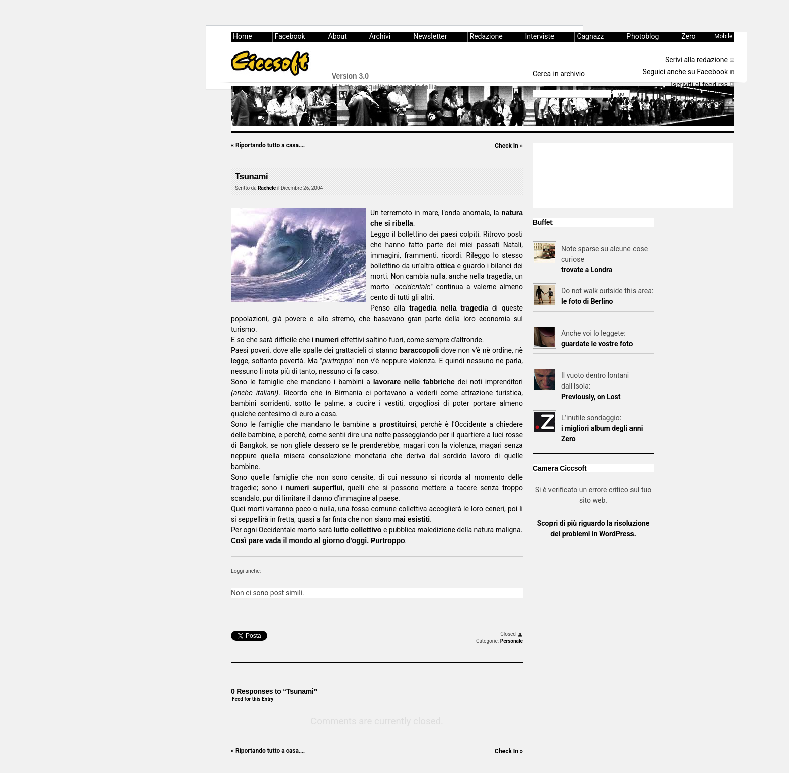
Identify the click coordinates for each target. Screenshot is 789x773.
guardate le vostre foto (597, 344)
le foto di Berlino (587, 301)
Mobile (723, 36)
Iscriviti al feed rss (699, 85)
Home (242, 36)
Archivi (379, 36)
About (337, 36)
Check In (509, 145)
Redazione (486, 36)
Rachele (267, 188)
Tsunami (251, 176)
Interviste (540, 36)
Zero (688, 36)
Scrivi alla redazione (696, 60)
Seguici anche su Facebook (685, 72)
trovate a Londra (586, 270)
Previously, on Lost (591, 397)
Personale (511, 641)
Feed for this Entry (252, 699)
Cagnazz (590, 36)
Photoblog (642, 36)
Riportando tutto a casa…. (268, 145)
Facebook (290, 36)
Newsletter (430, 36)
